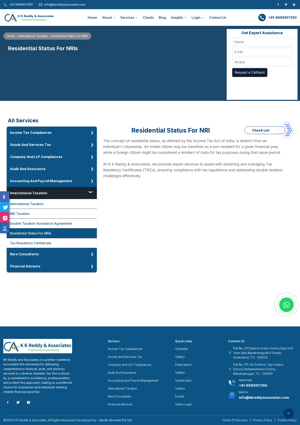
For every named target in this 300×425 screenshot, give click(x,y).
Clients (148, 17)
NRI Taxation (20, 214)
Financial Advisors (25, 266)
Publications (183, 364)
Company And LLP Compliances (36, 157)
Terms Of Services (235, 420)
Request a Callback (250, 72)
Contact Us (217, 17)
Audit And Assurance (27, 169)
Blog (162, 17)
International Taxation (33, 36)
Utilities (180, 372)
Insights (179, 17)
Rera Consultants (24, 254)
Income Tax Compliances (31, 132)
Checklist (181, 349)
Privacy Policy (262, 420)
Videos (180, 388)
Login (198, 17)
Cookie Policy (287, 420)
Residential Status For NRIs (30, 233)
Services (129, 17)
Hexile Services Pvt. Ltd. (115, 420)
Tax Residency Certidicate (30, 243)
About (108, 17)
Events (179, 396)
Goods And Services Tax (30, 145)
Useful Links (183, 380)
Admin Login (183, 404)
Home (92, 17)
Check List (261, 130)
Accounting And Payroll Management (41, 181)
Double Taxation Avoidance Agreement (41, 223)
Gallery (180, 357)
